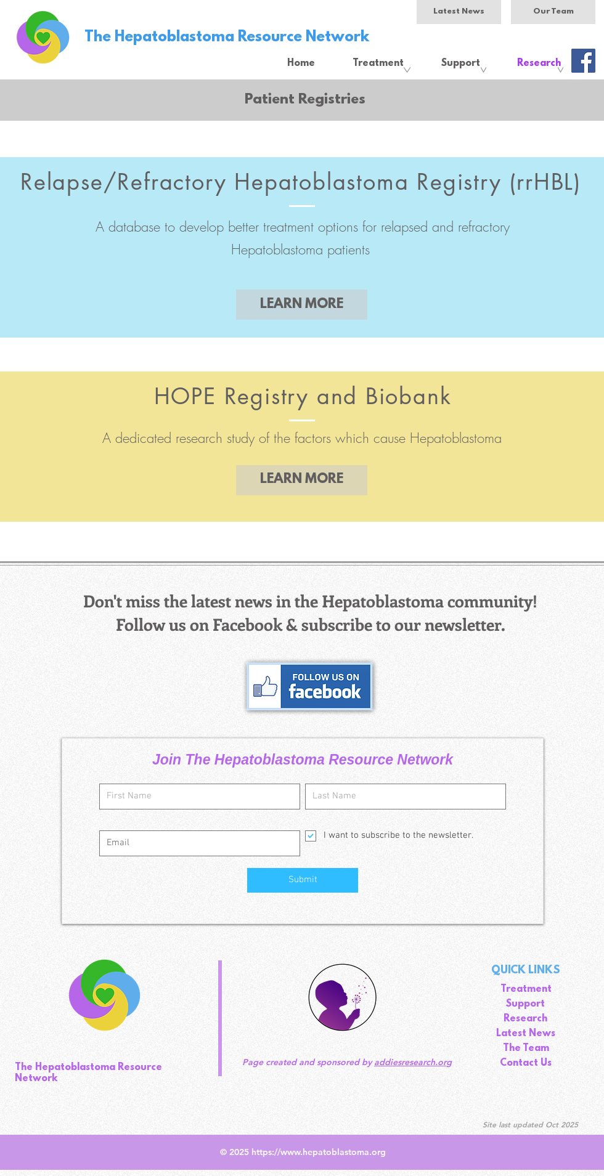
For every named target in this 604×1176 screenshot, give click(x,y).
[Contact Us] (525, 1063)
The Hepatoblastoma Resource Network (226, 37)
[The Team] (525, 1049)
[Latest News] (459, 12)
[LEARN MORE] (301, 305)
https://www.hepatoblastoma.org (318, 1152)
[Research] (525, 1019)
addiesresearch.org (413, 1062)
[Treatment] (526, 990)
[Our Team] (553, 12)
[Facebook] (583, 61)
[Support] (525, 1004)
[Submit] (302, 880)
